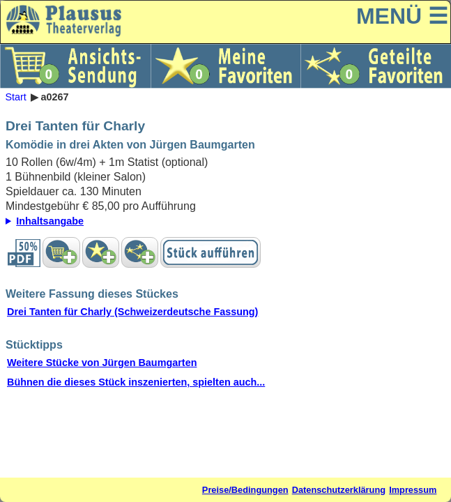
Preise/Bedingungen (245, 490)
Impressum (412, 490)
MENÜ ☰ (402, 16)
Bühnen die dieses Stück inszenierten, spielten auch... (136, 382)
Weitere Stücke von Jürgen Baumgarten (102, 362)
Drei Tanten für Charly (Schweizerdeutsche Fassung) (132, 311)
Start (15, 96)
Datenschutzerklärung (338, 490)
